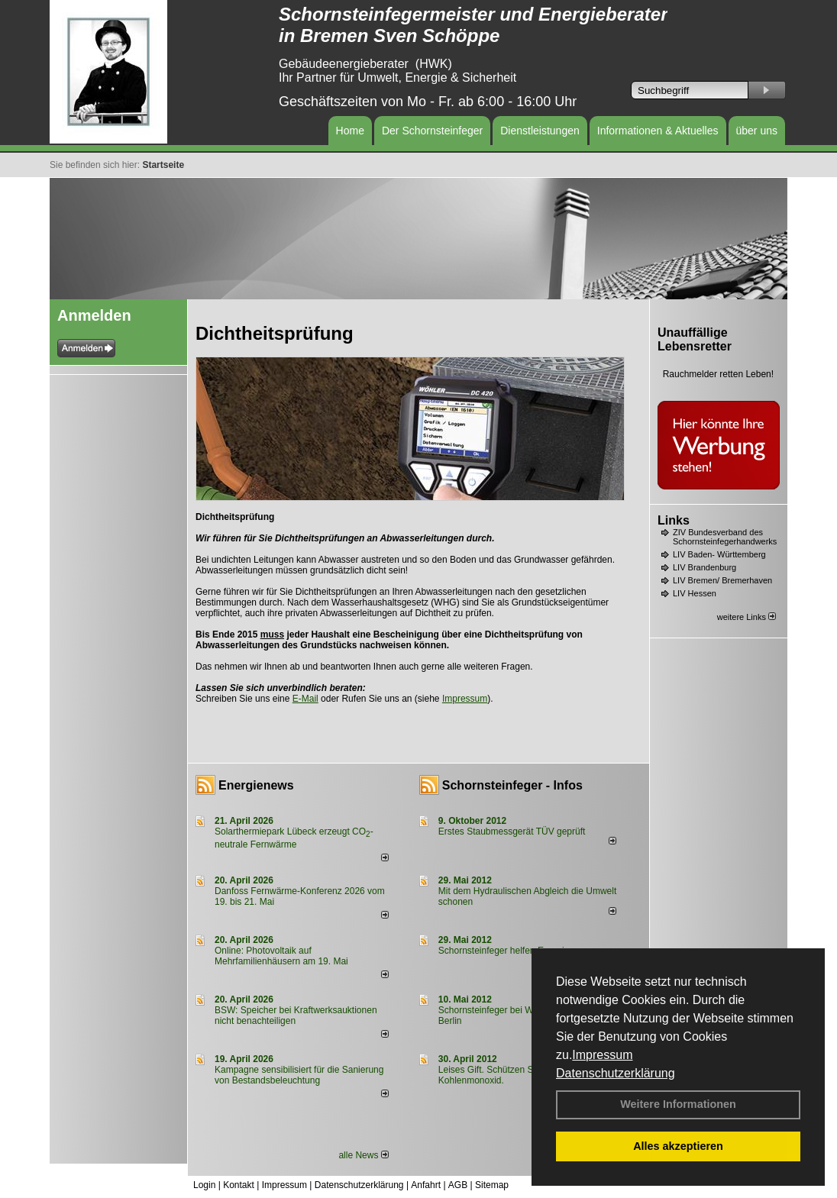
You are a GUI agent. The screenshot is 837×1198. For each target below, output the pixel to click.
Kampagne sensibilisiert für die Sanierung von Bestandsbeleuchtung (299, 1075)
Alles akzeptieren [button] (678, 1146)
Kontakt (238, 1185)
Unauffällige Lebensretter (695, 339)
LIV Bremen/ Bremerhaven (722, 580)
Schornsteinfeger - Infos (512, 785)
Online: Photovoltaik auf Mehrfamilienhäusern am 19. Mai (281, 956)
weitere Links (746, 617)
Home (350, 130)
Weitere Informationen (678, 1104)
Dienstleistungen (540, 130)
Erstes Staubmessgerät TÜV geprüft (512, 831)
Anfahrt (426, 1185)
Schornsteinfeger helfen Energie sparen (518, 950)
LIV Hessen (694, 593)
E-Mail (305, 698)
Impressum (602, 1054)
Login (204, 1185)
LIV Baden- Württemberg (719, 554)
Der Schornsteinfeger (432, 130)
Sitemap (492, 1185)
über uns (756, 130)
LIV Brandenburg (704, 567)
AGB (457, 1185)
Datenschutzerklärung (615, 1073)
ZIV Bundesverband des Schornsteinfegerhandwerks (725, 537)
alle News (363, 1155)
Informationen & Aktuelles (658, 130)
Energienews (256, 785)
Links (674, 520)
